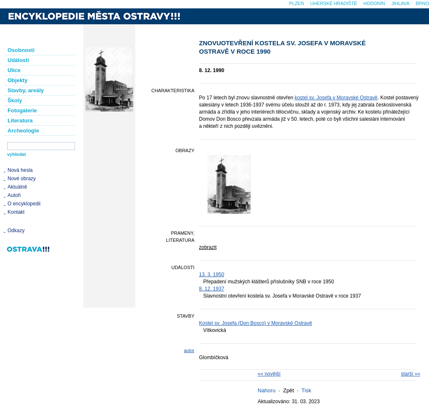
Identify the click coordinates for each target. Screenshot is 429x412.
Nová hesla (20, 170)
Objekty (18, 80)
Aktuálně (17, 187)
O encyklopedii (24, 204)
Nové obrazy (22, 178)
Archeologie (23, 130)
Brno (422, 3)
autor (189, 350)
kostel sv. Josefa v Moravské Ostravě (336, 98)
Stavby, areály (26, 90)
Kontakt (16, 212)
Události (18, 60)
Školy (15, 100)
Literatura (20, 120)
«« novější (269, 374)
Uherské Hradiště (333, 3)
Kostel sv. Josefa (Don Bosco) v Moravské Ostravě (255, 323)
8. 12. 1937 (211, 289)
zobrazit (208, 247)
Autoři (14, 195)
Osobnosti (21, 50)
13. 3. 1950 (211, 274)
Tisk (306, 390)
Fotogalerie (22, 110)
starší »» (410, 374)
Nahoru (267, 390)
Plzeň (296, 3)
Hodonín (374, 3)
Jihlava (400, 3)
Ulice (14, 70)
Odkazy (16, 230)
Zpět (288, 390)
